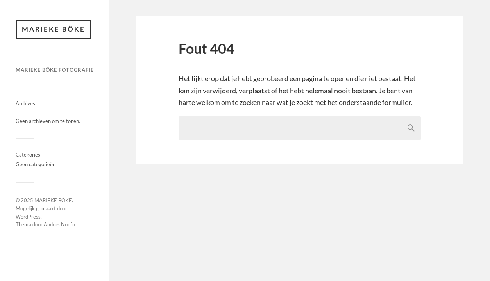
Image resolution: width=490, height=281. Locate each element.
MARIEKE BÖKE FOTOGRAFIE (55, 70)
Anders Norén (59, 224)
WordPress (28, 216)
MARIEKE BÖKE (53, 29)
